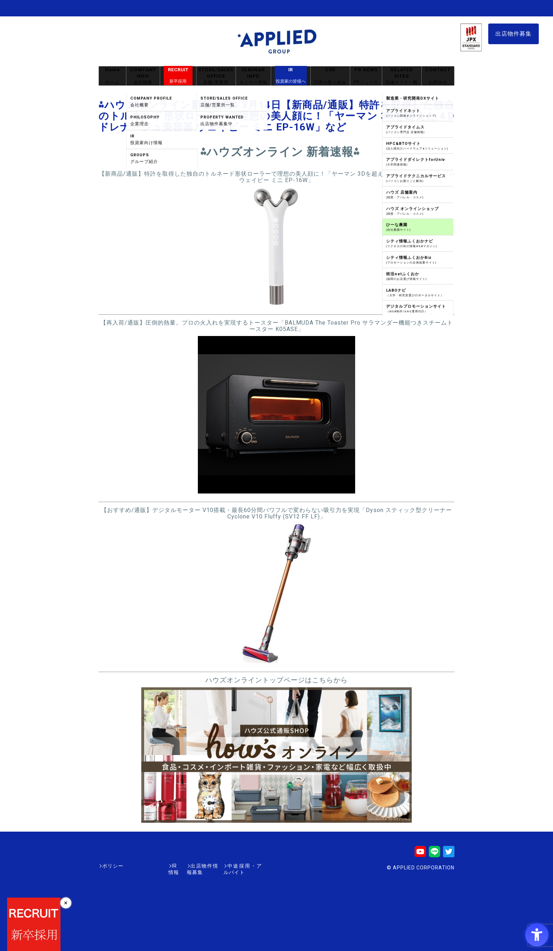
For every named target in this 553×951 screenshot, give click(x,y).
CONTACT (438, 76)
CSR (330, 76)
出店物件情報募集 (178, 866)
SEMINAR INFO (253, 76)
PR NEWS (366, 76)
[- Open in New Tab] (276, 306)
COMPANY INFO (143, 76)
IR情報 (140, 866)
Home (112, 76)
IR (291, 75)
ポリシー (112, 866)
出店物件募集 (513, 33)
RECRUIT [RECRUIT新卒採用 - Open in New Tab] (178, 75)
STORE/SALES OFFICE (216, 76)
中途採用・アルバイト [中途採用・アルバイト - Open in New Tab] (235, 866)
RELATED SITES (402, 76)
